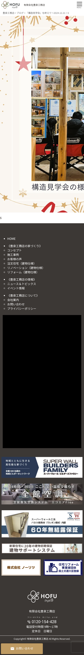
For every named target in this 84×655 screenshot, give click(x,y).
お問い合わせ (16, 304)
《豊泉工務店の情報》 (21, 279)
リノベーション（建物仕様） (26, 267)
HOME (11, 238)
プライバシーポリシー (21, 308)
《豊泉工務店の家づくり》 (24, 246)
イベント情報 (16, 288)
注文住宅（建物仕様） (21, 263)
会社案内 (13, 300)
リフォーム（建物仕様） (23, 272)
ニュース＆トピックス (21, 284)
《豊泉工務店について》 (23, 295)
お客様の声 (14, 259)
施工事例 (13, 254)
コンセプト (14, 250)
